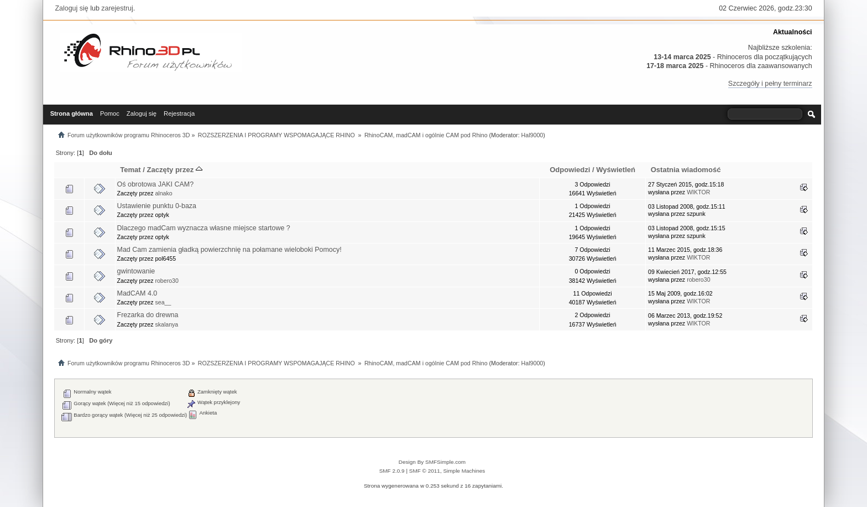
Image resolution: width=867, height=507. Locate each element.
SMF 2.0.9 (392, 471)
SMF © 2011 (424, 471)
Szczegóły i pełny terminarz (770, 83)
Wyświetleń (615, 169)
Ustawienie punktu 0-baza (156, 206)
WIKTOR (698, 192)
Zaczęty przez (174, 169)
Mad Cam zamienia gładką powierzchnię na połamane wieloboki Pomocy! (229, 250)
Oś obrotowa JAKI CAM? (155, 184)
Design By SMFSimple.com (432, 462)
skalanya (166, 324)
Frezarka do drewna (148, 315)
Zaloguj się (71, 8)
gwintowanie (136, 271)
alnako (163, 193)
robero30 (166, 280)
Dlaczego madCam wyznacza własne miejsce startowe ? (203, 228)
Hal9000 (532, 135)
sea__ (163, 302)
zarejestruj (117, 8)
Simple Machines (464, 471)
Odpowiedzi (570, 169)
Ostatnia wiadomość (686, 169)
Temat (130, 169)
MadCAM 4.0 (137, 293)
